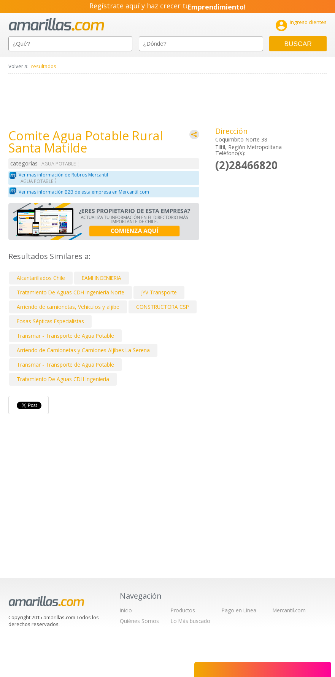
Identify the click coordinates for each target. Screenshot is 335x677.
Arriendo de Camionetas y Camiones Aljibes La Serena (83, 350)
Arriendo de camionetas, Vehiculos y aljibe (68, 306)
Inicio (126, 610)
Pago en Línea (239, 610)
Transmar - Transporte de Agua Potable (65, 335)
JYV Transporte (159, 292)
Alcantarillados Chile (41, 277)
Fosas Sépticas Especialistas (50, 321)
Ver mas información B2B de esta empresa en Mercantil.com (84, 192)
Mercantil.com (289, 610)
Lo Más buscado (190, 621)
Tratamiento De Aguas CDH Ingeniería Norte (70, 292)
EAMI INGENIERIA (101, 277)
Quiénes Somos (139, 621)
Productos (183, 610)
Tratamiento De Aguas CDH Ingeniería (63, 379)
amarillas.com (56, 24)
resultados (43, 66)
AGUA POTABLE (58, 164)
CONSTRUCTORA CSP (162, 306)
